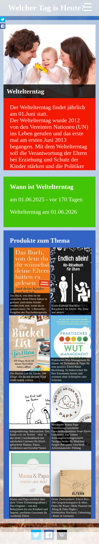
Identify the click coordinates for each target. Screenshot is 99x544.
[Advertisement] (49, 538)
